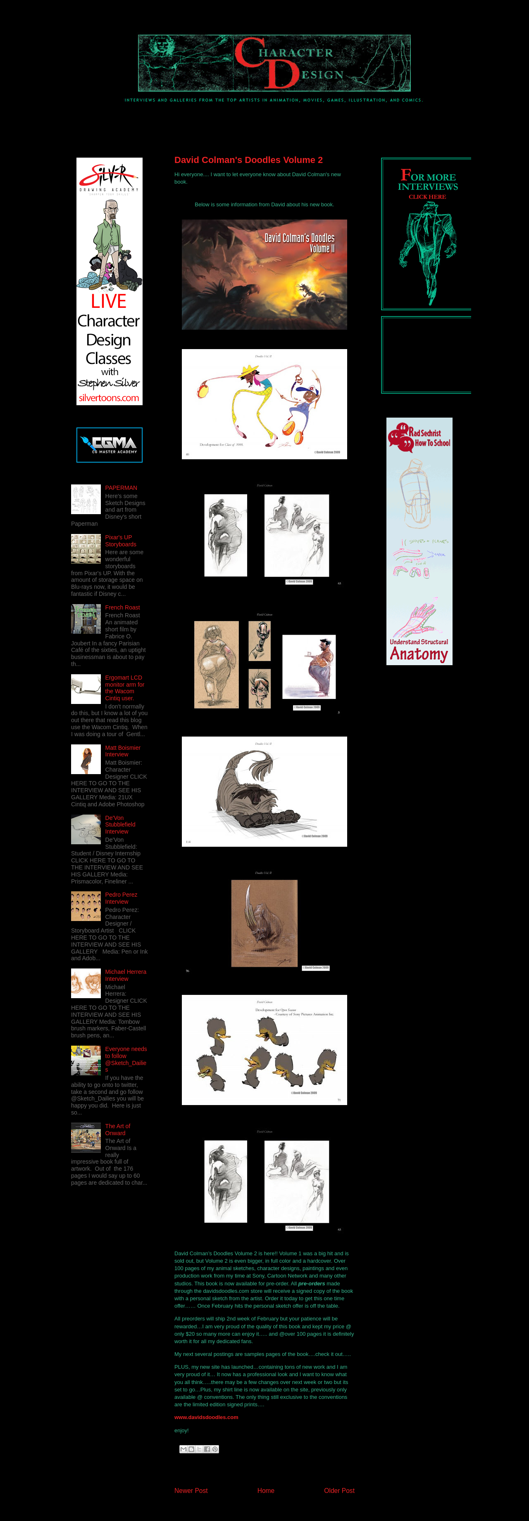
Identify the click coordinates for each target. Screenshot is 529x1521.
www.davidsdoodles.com (206, 1417)
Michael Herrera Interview (126, 975)
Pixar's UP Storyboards (120, 541)
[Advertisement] (214, 121)
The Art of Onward (118, 1129)
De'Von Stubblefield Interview (120, 825)
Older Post (339, 1490)
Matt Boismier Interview (123, 751)
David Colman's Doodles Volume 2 (248, 160)
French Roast (122, 607)
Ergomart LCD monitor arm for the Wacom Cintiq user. (125, 687)
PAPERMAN (121, 487)
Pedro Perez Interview (121, 898)
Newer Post (191, 1490)
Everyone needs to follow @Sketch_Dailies (126, 1059)
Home (266, 1490)
